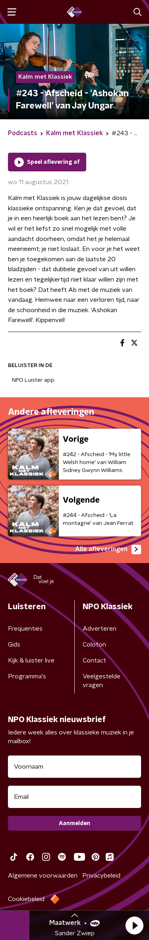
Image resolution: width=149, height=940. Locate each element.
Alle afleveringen (108, 549)
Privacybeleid (101, 875)
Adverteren (99, 628)
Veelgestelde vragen (101, 680)
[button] (134, 925)
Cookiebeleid (26, 899)
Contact (94, 660)
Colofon (94, 644)
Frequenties (25, 628)
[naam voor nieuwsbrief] (74, 766)
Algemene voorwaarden (42, 875)
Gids (14, 644)
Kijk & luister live (31, 660)
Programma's (27, 676)
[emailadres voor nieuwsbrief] (74, 797)
